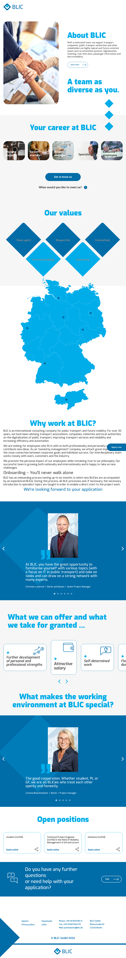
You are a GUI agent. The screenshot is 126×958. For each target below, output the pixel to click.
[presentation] (3, 548)
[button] (54, 593)
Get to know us (63, 177)
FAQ (107, 879)
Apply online (12, 849)
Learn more (74, 65)
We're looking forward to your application (63, 489)
